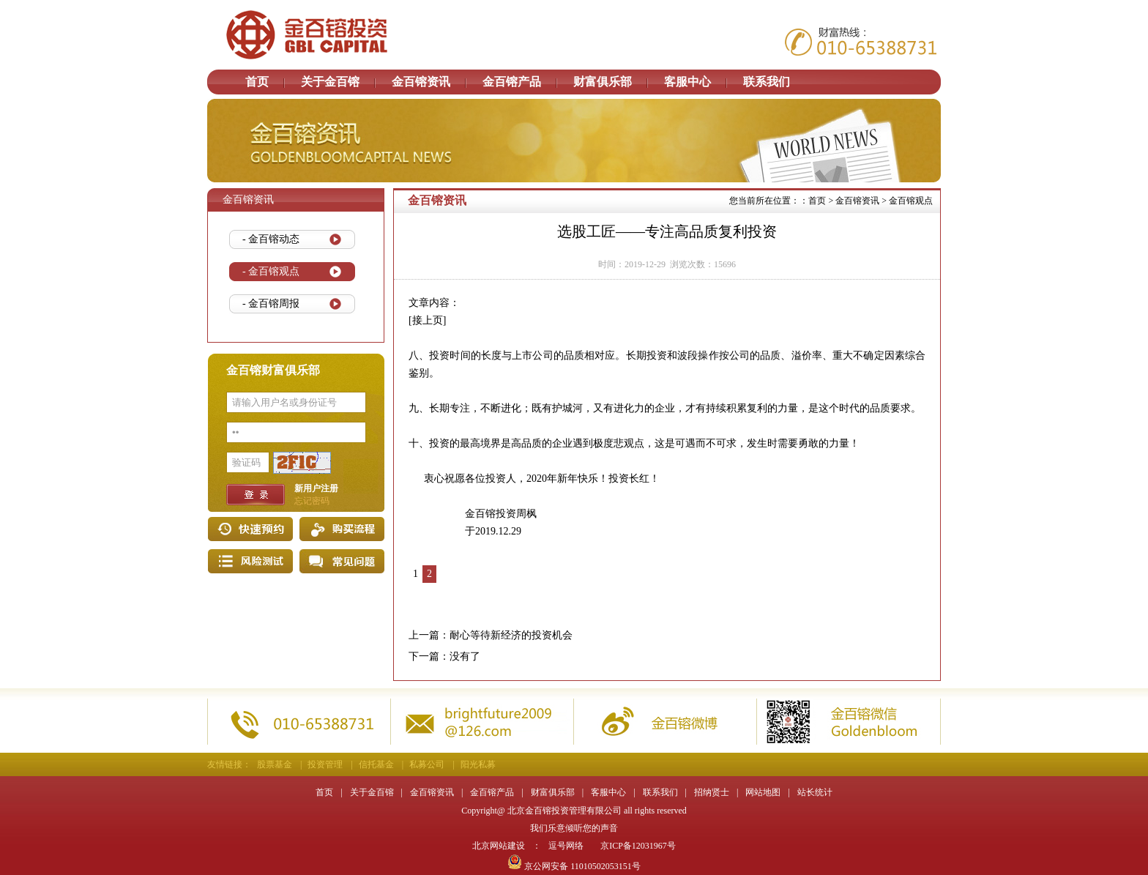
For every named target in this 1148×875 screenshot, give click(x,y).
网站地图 (762, 792)
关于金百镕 (330, 81)
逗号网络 (566, 846)
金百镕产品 (511, 81)
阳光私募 (478, 764)
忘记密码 (311, 501)
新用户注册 (316, 488)
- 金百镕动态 (270, 239)
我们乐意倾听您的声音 (574, 828)
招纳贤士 (711, 792)
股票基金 (274, 764)
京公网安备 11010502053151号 (574, 866)
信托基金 (376, 764)
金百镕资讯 (421, 81)
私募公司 (426, 764)
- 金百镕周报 (270, 303)
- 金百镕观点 (270, 271)
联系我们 (766, 81)
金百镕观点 (911, 201)
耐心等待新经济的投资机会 (511, 635)
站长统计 (814, 792)
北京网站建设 (498, 846)
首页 (257, 81)
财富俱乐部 (602, 81)
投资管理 (325, 764)
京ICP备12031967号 (638, 846)
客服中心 (687, 81)
